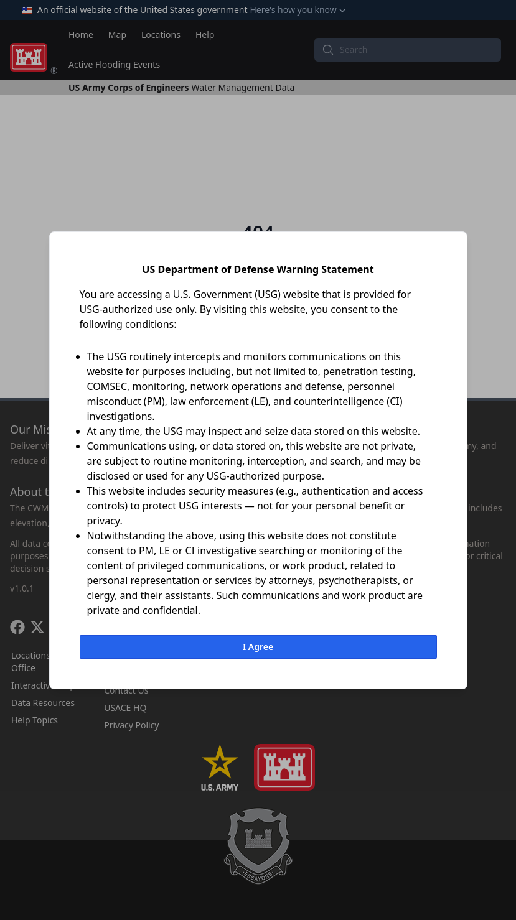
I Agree (258, 647)
